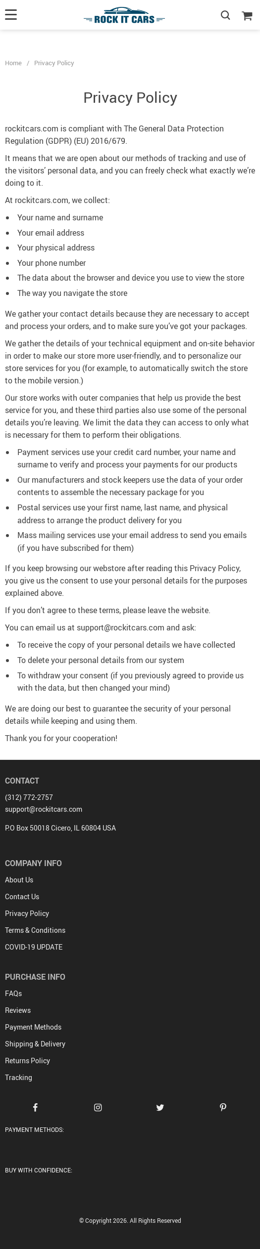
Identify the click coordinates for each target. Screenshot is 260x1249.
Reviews (18, 1010)
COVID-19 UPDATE (33, 947)
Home (13, 62)
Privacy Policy (27, 913)
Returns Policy (27, 1060)
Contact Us (22, 896)
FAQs (13, 993)
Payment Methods (33, 1027)
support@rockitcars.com (43, 809)
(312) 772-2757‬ (29, 797)
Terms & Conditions (35, 930)
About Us (19, 879)
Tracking (18, 1077)
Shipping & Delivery (35, 1043)
